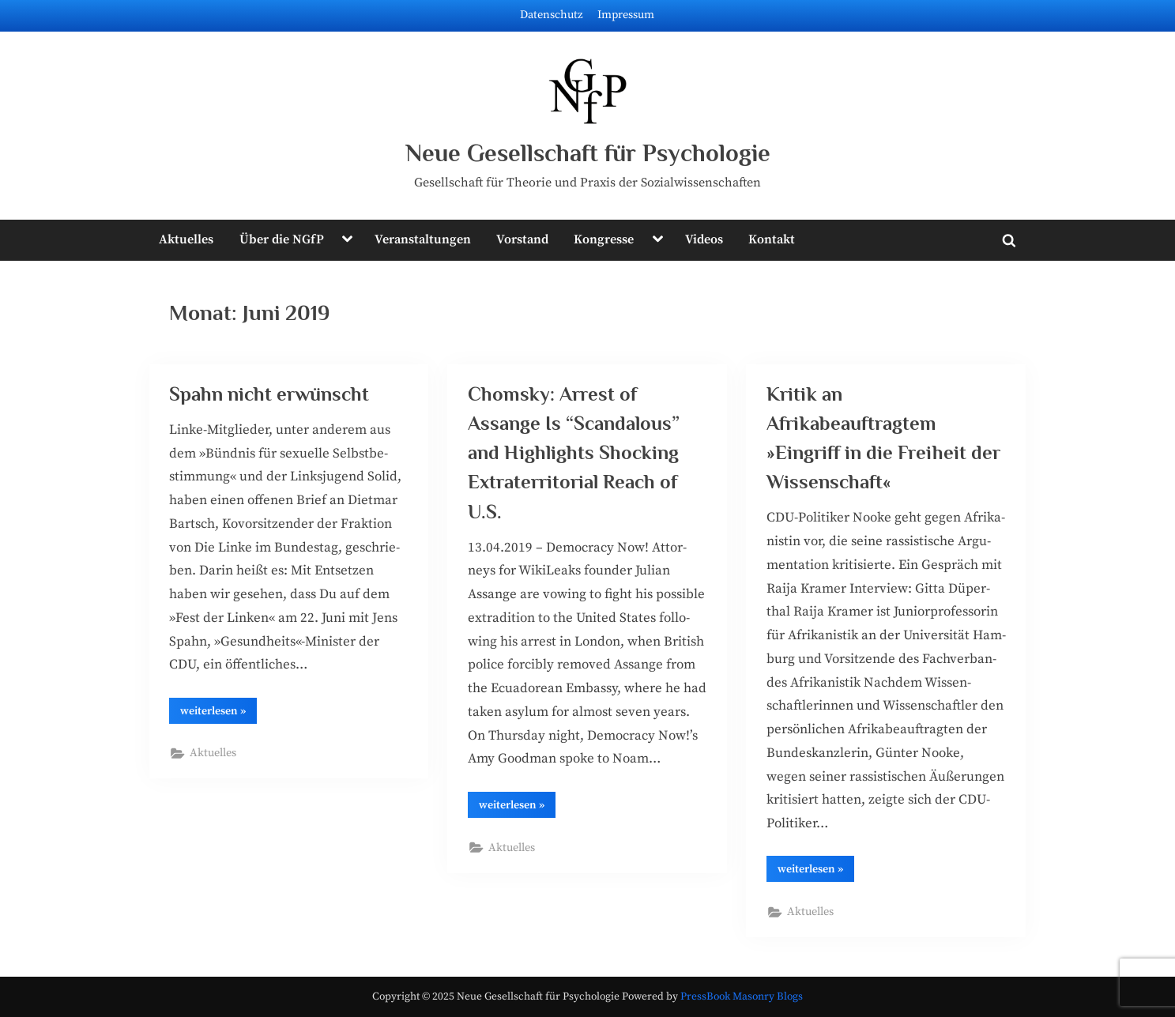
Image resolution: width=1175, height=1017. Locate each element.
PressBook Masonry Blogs (741, 997)
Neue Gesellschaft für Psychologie (587, 153)
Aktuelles (186, 239)
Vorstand (522, 239)
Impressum (625, 15)
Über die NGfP (281, 239)
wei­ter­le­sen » (218, 713)
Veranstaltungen (423, 239)
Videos (704, 239)
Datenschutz (551, 15)
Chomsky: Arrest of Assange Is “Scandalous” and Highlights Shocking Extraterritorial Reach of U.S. (574, 452)
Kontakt (771, 239)
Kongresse (604, 239)
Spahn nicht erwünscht (269, 394)
